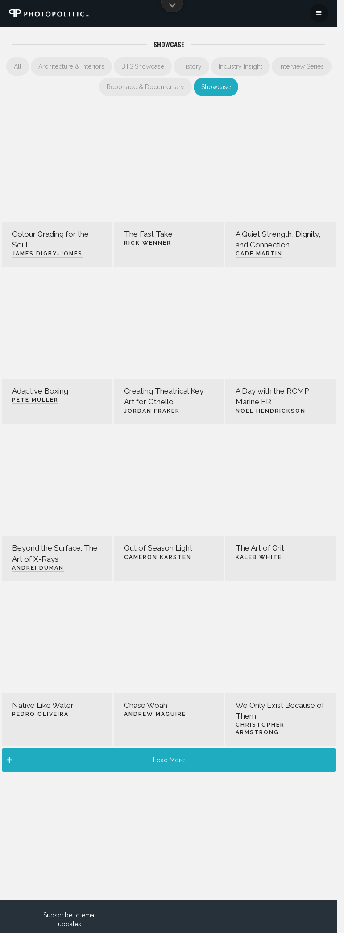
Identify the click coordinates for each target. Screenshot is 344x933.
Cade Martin (259, 254)
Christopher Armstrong (260, 729)
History (191, 66)
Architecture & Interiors (71, 66)
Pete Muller (35, 400)
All (17, 66)
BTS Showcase (142, 66)
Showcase (216, 86)
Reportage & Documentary (145, 86)
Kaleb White (259, 557)
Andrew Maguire (155, 714)
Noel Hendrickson (271, 411)
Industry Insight (240, 66)
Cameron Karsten (157, 557)
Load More (96, 760)
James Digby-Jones (47, 254)
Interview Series (301, 66)
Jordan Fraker (152, 411)
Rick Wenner (147, 243)
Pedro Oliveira (40, 714)
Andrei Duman (38, 568)
